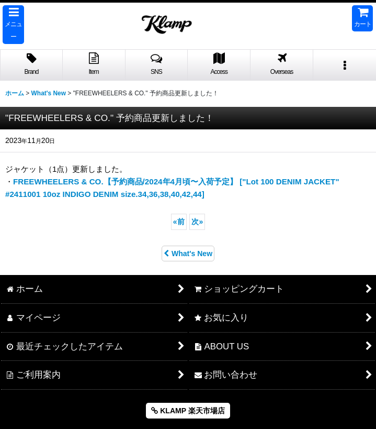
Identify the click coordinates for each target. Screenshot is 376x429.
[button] (13, 24)
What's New (188, 253)
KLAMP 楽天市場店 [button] (187, 410)
